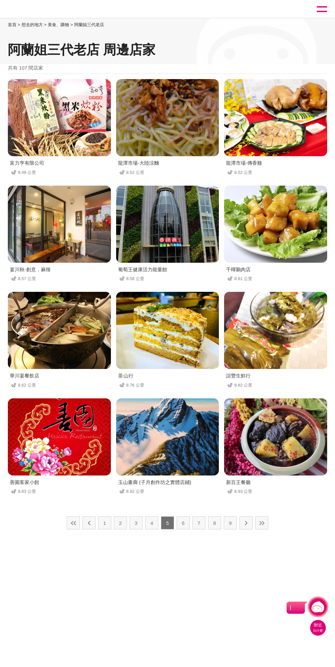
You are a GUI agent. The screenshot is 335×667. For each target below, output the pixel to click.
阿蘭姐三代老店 (89, 24)
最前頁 (73, 522)
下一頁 (246, 522)
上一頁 (89, 522)
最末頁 (261, 522)
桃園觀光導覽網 (32, 9)
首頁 (12, 24)
